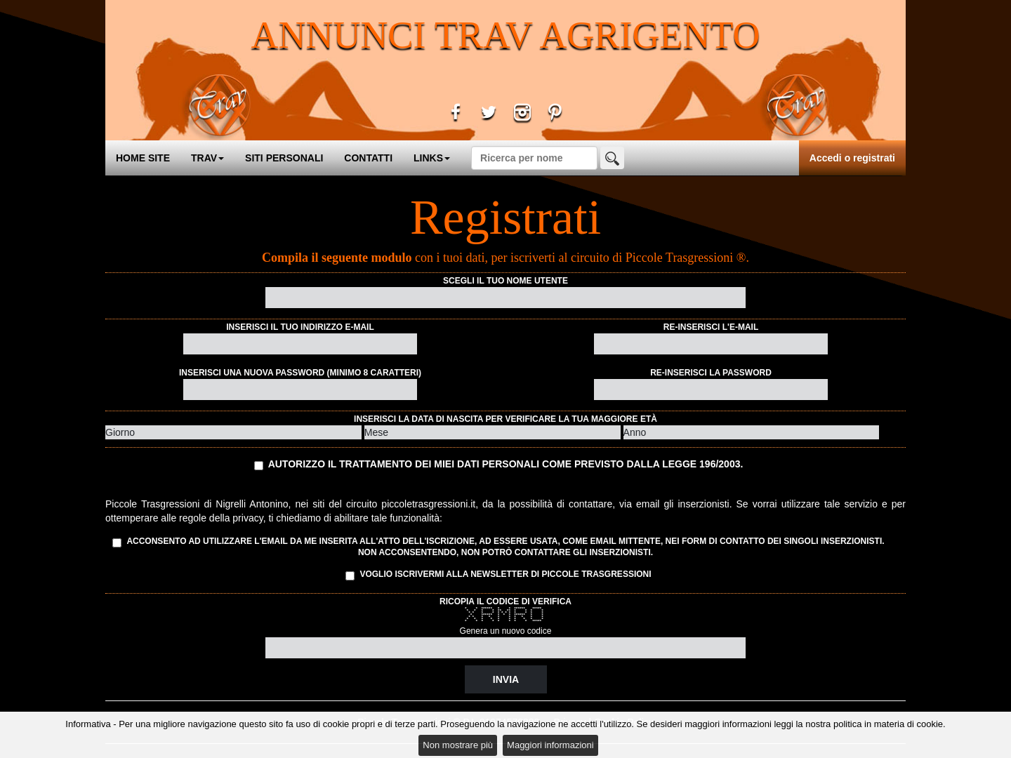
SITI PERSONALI (284, 158)
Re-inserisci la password (711, 373)
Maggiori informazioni (550, 745)
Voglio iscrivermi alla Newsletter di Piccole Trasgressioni (498, 574)
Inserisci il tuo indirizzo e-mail (300, 327)
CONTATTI (368, 158)
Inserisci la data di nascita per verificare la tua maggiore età (505, 419)
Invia (506, 679)
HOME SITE (143, 158)
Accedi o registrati (852, 158)
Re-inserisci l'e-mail (711, 327)
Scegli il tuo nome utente (505, 281)
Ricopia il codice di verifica (505, 601)
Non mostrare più (458, 745)
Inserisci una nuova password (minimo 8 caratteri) (300, 373)
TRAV (207, 158)
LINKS (432, 158)
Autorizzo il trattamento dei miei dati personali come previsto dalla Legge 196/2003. (506, 464)
